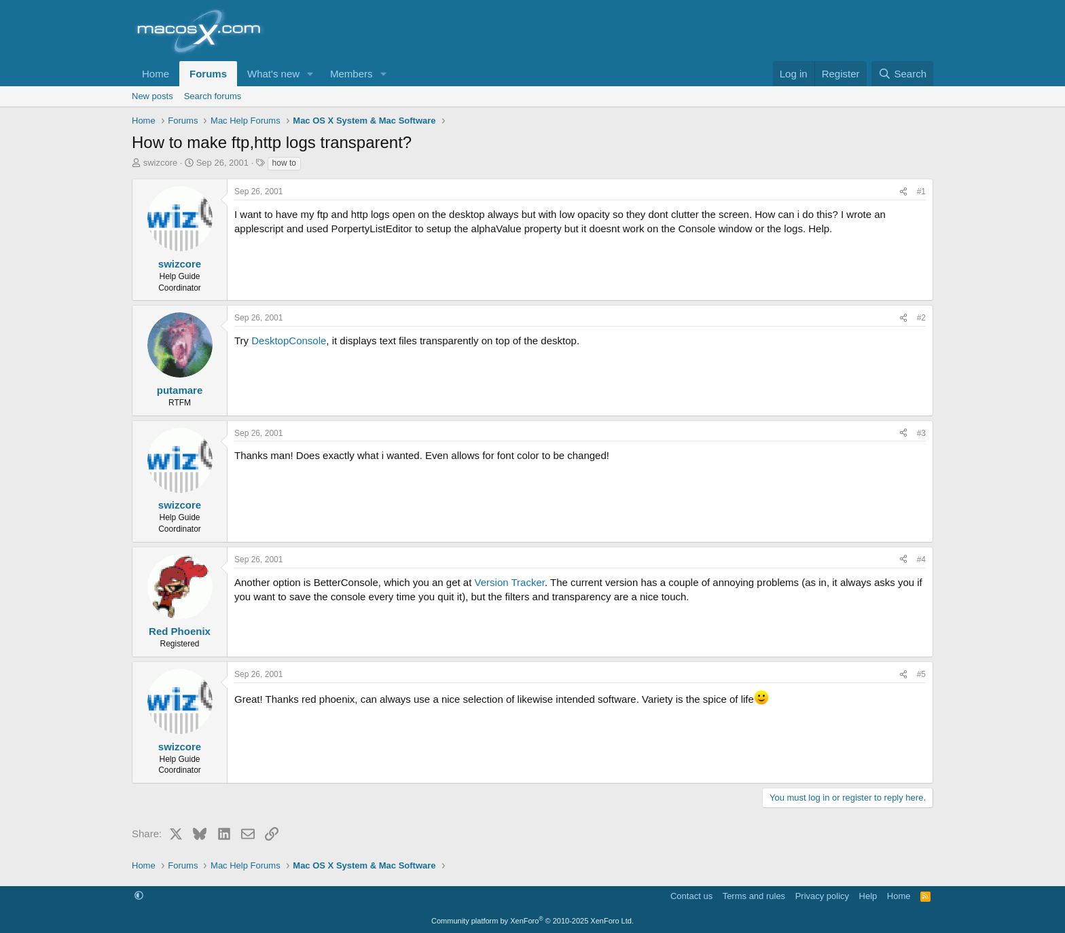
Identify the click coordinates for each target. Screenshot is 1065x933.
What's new (273, 73)
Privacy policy (822, 896)
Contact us (691, 896)
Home (155, 73)
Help (868, 896)
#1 (921, 191)
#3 (921, 433)
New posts (152, 96)
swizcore (160, 163)
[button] (310, 73)
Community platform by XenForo (532, 921)
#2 (921, 318)
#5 (921, 674)
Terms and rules (754, 896)
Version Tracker (510, 582)
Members (351, 73)
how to (284, 163)
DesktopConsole (288, 340)
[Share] (903, 192)
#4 (921, 559)
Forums (208, 73)
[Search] (902, 73)
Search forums (213, 96)
